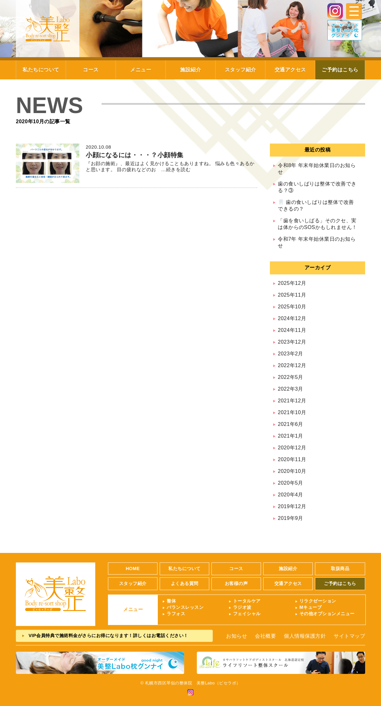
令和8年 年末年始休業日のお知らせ (317, 169)
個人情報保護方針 (305, 636)
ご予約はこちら (340, 69)
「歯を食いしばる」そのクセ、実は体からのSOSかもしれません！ (317, 224)
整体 (171, 600)
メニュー (140, 69)
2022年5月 (290, 377)
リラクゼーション (317, 600)
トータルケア (247, 600)
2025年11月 (292, 295)
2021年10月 (292, 412)
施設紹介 (190, 69)
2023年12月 (292, 342)
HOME (133, 568)
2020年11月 (292, 459)
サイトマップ (349, 636)
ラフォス (176, 613)
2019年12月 (292, 506)
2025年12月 (292, 283)
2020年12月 (292, 447)
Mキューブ (310, 607)
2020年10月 (292, 471)
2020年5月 (290, 483)
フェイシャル (247, 613)
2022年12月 (292, 365)
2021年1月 (290, 436)
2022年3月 (290, 389)
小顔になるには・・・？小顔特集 (135, 154)
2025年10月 (292, 306)
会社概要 (265, 636)
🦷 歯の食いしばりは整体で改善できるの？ (316, 205)
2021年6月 (290, 424)
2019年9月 (290, 518)
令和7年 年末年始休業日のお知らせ (317, 242)
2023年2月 (290, 353)
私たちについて (41, 69)
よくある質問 (184, 583)
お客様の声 (236, 583)
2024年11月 (292, 330)
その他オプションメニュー (327, 613)
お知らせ (236, 636)
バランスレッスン (185, 607)
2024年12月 (292, 318)
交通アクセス (290, 69)
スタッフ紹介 (240, 69)
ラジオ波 (242, 607)
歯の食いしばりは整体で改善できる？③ (317, 187)
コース (91, 69)
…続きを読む (173, 169)
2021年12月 (292, 400)
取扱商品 (340, 568)
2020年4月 (290, 494)
